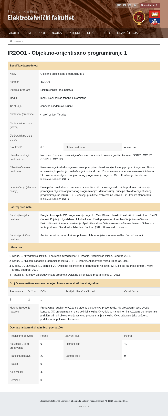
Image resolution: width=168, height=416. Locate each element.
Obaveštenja (127, 33)
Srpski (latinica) (149, 5)
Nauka (57, 33)
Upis (107, 33)
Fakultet (15, 33)
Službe (92, 33)
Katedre (74, 33)
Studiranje (37, 33)
